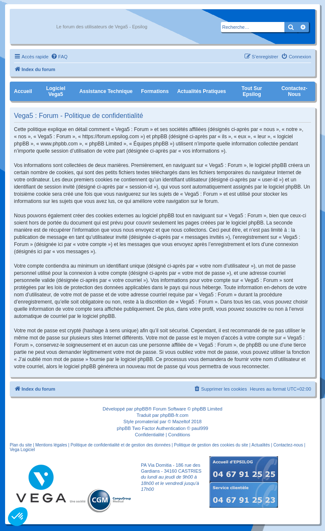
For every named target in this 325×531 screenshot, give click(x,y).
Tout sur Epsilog (252, 91)
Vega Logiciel (22, 449)
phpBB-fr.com (174, 415)
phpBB (141, 408)
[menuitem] (59, 57)
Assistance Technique (105, 91)
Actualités (260, 445)
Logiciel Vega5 (55, 91)
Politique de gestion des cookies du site (211, 445)
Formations (154, 91)
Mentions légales (51, 445)
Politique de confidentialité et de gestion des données (121, 445)
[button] (18, 516)
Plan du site (21, 445)
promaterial (146, 421)
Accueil (23, 91)
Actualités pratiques (201, 91)
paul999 (200, 428)
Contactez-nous (294, 91)
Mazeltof (181, 421)
